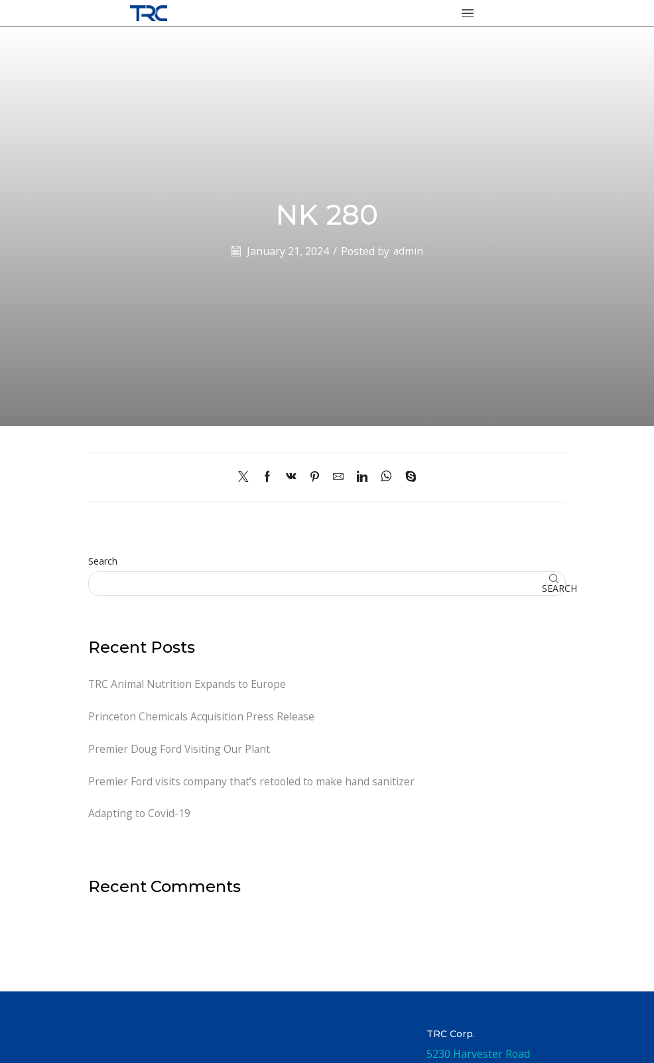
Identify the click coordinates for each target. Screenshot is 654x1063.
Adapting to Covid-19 (139, 814)
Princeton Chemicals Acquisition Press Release (202, 716)
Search (102, 561)
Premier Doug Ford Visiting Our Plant (180, 749)
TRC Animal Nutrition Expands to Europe (188, 684)
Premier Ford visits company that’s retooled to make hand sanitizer (253, 782)
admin (408, 251)
